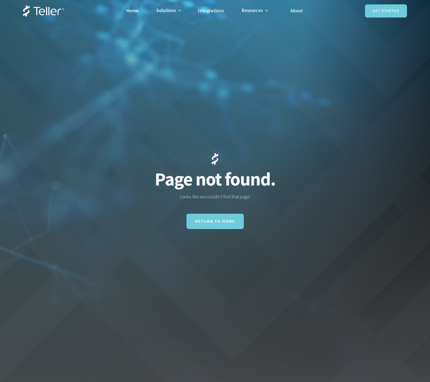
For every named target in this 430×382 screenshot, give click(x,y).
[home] (43, 11)
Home (132, 11)
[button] (171, 10)
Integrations (211, 11)
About (296, 11)
